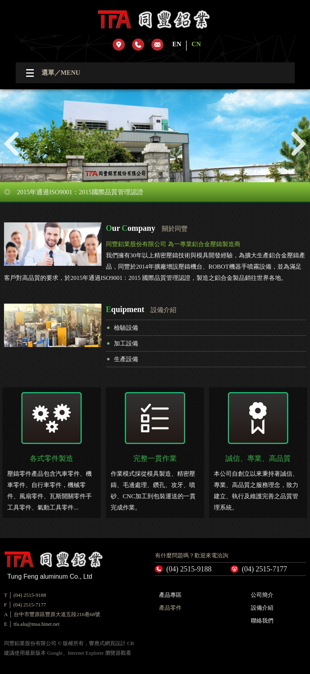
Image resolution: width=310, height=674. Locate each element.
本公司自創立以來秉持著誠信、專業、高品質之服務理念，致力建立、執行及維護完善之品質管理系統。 (258, 451)
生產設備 (126, 359)
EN (176, 44)
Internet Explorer (86, 653)
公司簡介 (262, 595)
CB (130, 643)
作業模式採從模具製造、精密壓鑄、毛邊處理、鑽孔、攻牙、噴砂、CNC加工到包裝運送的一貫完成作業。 (155, 451)
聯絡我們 (262, 621)
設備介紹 (262, 608)
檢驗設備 (126, 328)
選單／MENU (61, 72)
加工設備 (126, 343)
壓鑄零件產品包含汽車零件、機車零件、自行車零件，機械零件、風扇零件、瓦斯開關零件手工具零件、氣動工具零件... (51, 451)
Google (54, 653)
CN (196, 44)
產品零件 (170, 608)
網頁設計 (115, 643)
